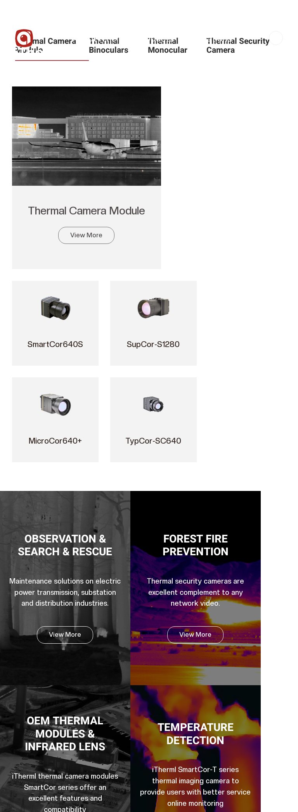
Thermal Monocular (109, 695)
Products (155, 38)
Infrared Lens (102, 757)
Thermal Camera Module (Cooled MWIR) (106, 657)
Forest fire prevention (113, 305)
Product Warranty (178, 632)
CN (276, 38)
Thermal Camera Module (65, 193)
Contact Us (177, 69)
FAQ (160, 657)
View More (66, 224)
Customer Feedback (181, 645)
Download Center (178, 620)
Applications (207, 38)
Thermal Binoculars (109, 682)
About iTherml (100, 38)
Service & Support (109, 69)
